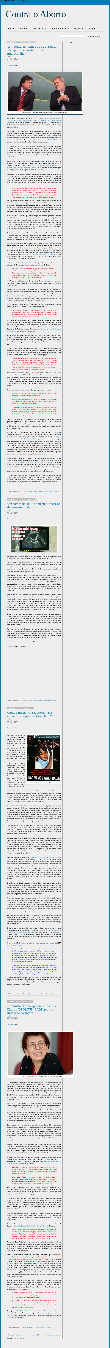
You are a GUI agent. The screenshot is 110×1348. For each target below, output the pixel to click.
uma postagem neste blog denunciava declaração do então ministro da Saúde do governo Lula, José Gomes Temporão (34, 121)
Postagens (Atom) (18, 1338)
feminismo (46, 491)
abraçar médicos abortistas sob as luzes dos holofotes (34, 462)
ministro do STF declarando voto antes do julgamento (39, 254)
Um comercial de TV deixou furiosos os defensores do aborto (33, 505)
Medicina (52, 491)
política (57, 491)
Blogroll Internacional (84, 28)
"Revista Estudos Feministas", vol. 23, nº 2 (29, 1226)
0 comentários (11, 65)
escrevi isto (18, 945)
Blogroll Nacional (60, 28)
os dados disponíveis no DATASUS (42, 140)
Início (11, 28)
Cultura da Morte (37, 491)
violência (51, 994)
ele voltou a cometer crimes (51, 851)
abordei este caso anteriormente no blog (24, 791)
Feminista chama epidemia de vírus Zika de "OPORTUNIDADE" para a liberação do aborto (31, 1009)
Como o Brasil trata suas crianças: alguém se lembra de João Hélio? (29, 714)
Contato (23, 28)
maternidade (46, 700)
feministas (42, 1327)
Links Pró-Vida (39, 28)
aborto (30, 491)
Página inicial (34, 1335)
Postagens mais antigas (53, 1335)
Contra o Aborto (36, 14)
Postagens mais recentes (15, 1335)
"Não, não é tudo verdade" (30, 1272)
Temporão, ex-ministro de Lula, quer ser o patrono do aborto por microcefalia (32, 50)
